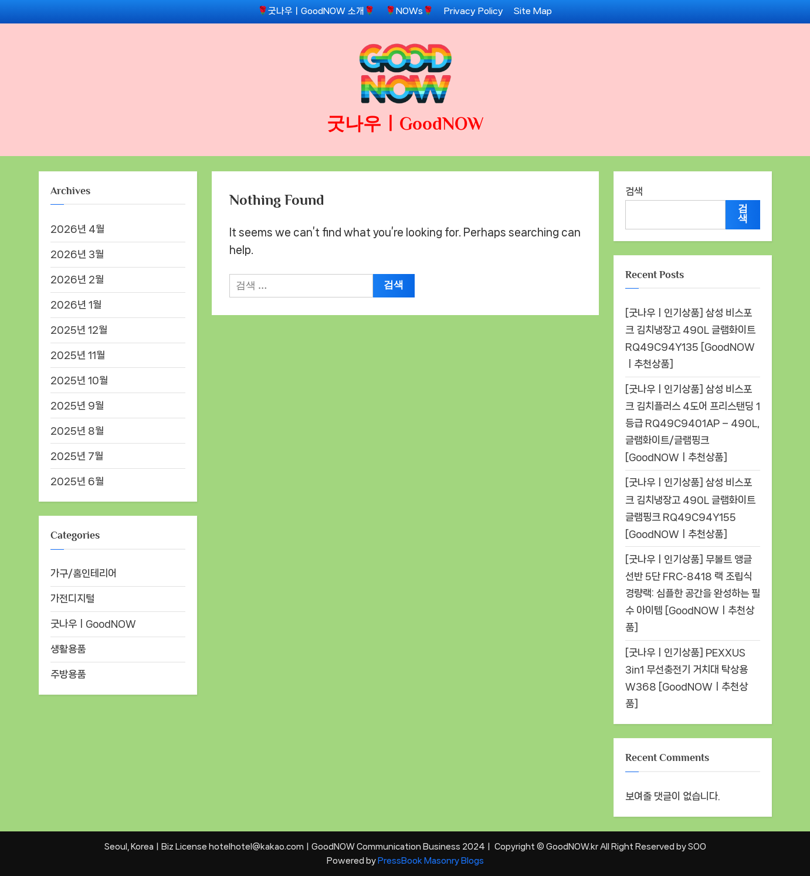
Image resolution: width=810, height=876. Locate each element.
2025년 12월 (78, 329)
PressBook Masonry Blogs (431, 860)
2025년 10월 (79, 380)
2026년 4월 (77, 229)
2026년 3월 (77, 254)
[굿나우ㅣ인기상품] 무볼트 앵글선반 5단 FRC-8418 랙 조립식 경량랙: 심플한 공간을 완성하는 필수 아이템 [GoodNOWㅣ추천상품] (692, 593)
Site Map (533, 11)
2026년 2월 (77, 279)
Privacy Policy (473, 11)
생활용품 (68, 649)
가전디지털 (72, 598)
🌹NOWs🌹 (409, 11)
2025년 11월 (77, 355)
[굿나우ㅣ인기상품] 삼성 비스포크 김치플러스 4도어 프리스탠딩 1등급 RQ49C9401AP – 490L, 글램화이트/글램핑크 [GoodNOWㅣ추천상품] (692, 423)
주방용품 (68, 674)
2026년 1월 (75, 304)
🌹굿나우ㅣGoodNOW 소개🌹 (316, 11)
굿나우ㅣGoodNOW (405, 123)
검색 (634, 191)
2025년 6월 (77, 481)
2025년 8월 (77, 430)
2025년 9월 (77, 405)
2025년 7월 (76, 456)
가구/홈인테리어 (83, 573)
